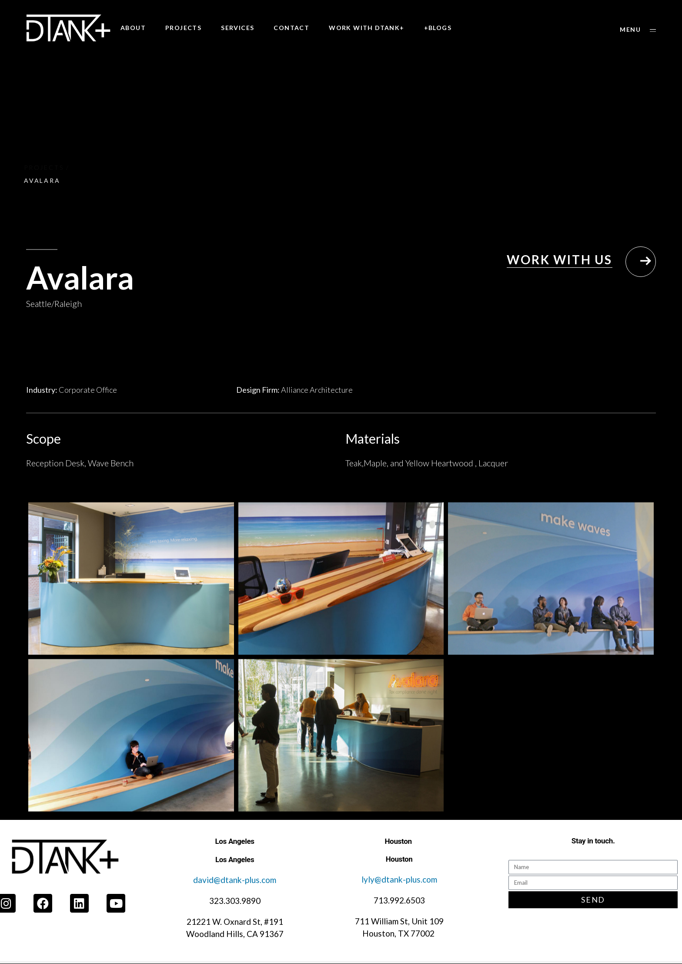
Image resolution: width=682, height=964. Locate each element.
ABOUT (133, 27)
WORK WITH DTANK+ (366, 27)
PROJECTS (183, 27)
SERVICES (237, 27)
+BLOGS (437, 27)
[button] (638, 30)
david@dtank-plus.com (234, 880)
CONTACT (291, 27)
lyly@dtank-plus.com (399, 879)
